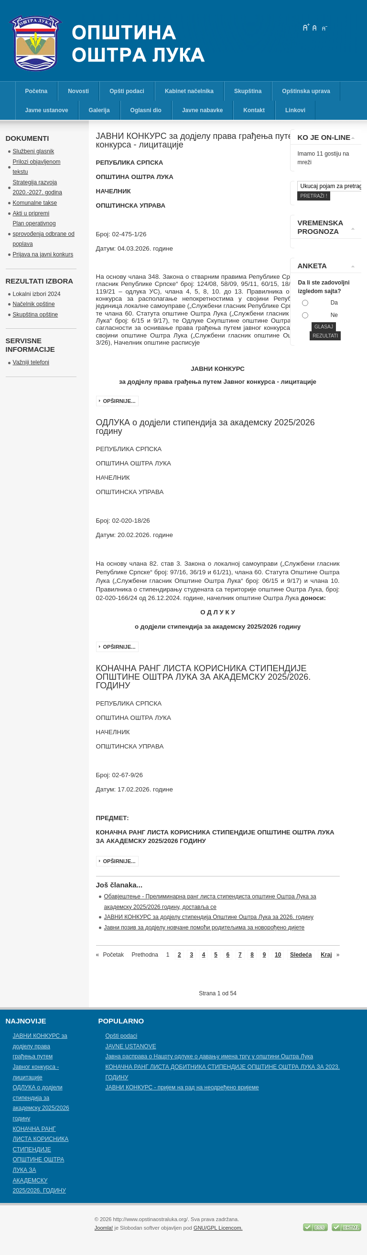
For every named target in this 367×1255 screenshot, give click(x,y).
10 (278, 954)
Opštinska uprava (306, 91)
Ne (334, 315)
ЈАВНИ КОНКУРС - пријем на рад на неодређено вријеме (182, 1087)
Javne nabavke (202, 110)
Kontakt (254, 110)
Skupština (247, 91)
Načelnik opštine (34, 304)
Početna (36, 91)
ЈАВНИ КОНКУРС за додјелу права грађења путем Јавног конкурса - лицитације (40, 1056)
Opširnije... (119, 401)
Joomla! (104, 1228)
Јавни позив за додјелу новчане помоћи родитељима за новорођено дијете (204, 927)
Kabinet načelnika (189, 91)
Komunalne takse (35, 203)
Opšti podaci (126, 91)
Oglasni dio (146, 110)
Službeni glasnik (33, 151)
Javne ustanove (46, 110)
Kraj (326, 954)
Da (334, 302)
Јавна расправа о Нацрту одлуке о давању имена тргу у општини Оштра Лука (209, 1056)
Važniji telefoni (31, 362)
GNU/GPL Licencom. (218, 1228)
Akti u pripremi (31, 213)
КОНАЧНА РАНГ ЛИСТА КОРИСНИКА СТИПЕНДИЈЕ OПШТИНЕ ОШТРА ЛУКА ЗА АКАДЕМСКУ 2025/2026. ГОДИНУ (41, 1160)
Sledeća (301, 954)
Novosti (78, 91)
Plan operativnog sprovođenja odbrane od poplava (44, 233)
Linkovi (295, 110)
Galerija (99, 110)
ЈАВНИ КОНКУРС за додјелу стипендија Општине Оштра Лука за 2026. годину (208, 917)
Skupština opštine (35, 314)
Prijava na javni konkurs (43, 254)
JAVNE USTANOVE (130, 1046)
